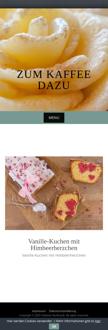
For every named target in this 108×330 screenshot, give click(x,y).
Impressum (39, 311)
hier (98, 321)
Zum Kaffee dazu (54, 80)
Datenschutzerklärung (62, 311)
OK (54, 326)
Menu (54, 117)
